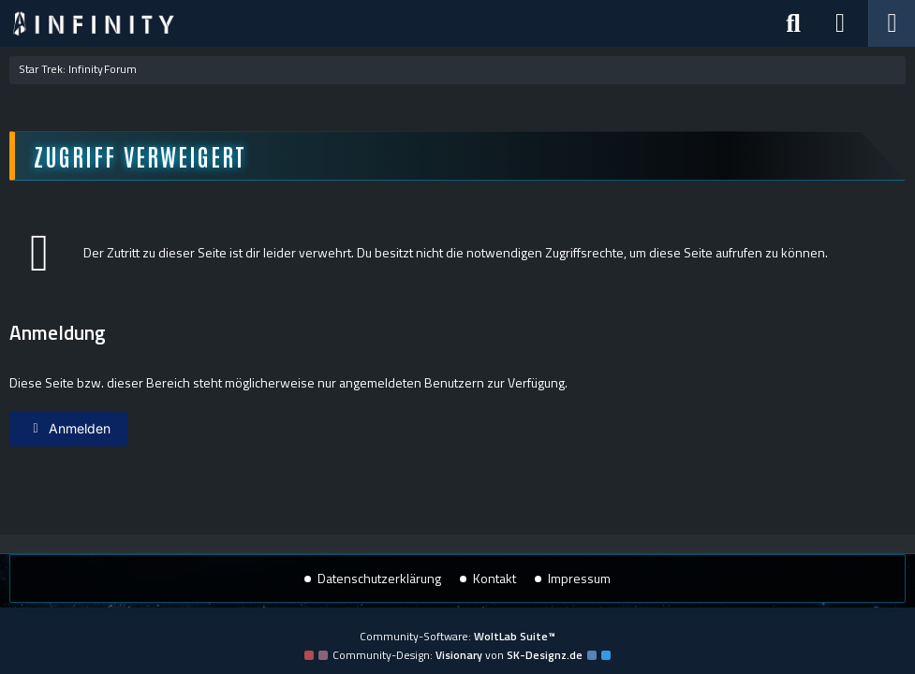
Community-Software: (457, 636)
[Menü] (891, 23)
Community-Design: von (457, 655)
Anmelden (68, 428)
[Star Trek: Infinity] (94, 23)
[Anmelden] (840, 23)
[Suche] (793, 23)
